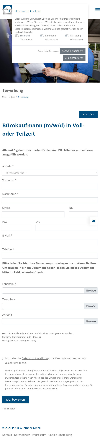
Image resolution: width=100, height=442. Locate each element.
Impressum (54, 51)
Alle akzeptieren (74, 58)
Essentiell (26, 37)
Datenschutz (43, 51)
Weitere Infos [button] (26, 39)
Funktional (51, 37)
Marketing (76, 37)
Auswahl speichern (73, 51)
